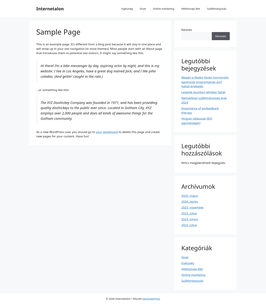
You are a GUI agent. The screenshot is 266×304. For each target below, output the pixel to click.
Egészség (127, 8)
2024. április (189, 202)
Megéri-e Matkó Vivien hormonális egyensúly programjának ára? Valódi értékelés (205, 81)
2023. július (189, 213)
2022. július (189, 225)
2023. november (192, 207)
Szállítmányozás (216, 8)
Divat (143, 8)
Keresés (186, 30)
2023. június (189, 219)
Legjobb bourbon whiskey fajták (203, 92)
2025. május (189, 196)
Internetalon (50, 9)
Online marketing (163, 8)
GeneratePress (151, 298)
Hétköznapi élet (190, 8)
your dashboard (107, 132)
